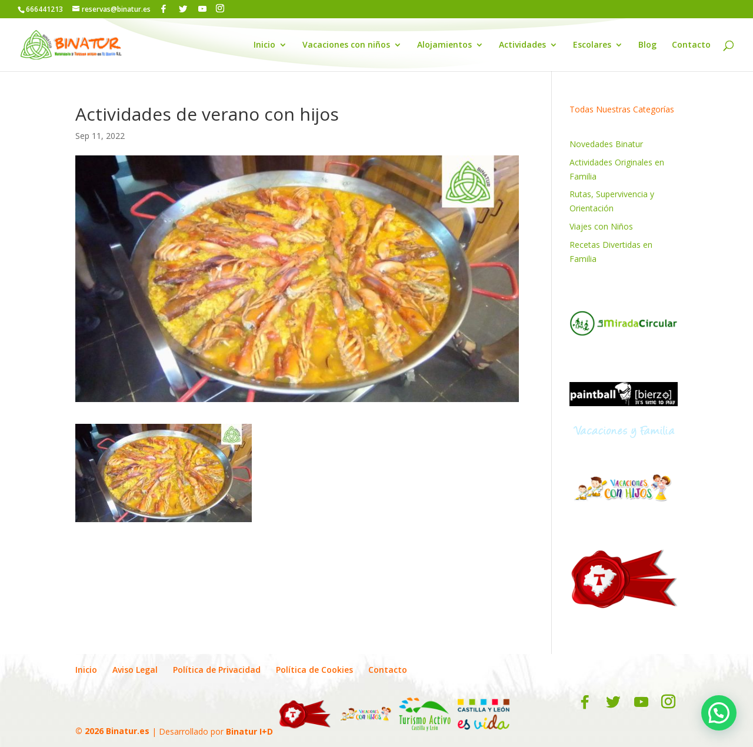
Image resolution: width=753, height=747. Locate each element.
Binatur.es (127, 730)
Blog (647, 45)
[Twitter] (183, 9)
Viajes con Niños (601, 226)
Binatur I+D (249, 730)
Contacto (691, 45)
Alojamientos (444, 45)
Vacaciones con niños (346, 45)
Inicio (264, 45)
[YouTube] (202, 9)
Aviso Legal (135, 669)
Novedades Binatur (606, 144)
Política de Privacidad (217, 669)
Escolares (592, 45)
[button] (719, 713)
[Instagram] (220, 8)
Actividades (522, 45)
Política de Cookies (314, 669)
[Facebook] (163, 9)
